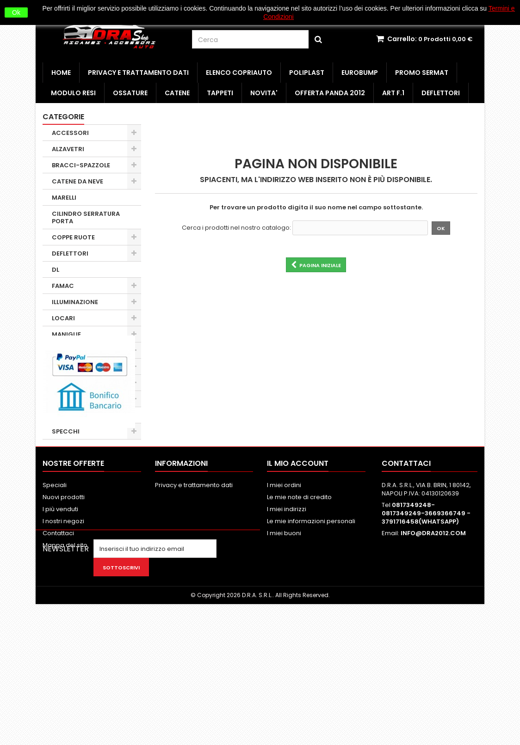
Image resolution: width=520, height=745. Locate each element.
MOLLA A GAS (72, 350)
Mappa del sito (65, 658)
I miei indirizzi (286, 622)
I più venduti (60, 622)
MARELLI (64, 197)
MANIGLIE (66, 334)
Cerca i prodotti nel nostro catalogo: (236, 228)
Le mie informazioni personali (311, 634)
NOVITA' (264, 93)
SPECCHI (66, 431)
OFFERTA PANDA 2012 (330, 93)
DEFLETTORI (440, 93)
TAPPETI (220, 93)
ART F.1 (393, 93)
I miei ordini (284, 598)
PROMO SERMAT (421, 72)
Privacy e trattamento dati (138, 72)
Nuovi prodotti (64, 610)
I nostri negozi (63, 634)
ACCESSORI (70, 132)
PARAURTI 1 (69, 399)
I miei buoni (284, 646)
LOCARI (63, 318)
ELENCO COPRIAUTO (239, 72)
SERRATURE (69, 415)
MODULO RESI (73, 93)
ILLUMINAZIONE (75, 302)
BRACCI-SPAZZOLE (81, 165)
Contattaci (58, 646)
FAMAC (63, 285)
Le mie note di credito (299, 610)
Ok (16, 12)
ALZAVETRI (68, 149)
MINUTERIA (69, 366)
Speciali (55, 598)
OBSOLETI (67, 383)
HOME (61, 72)
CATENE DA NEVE (77, 181)
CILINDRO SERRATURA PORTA (86, 217)
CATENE (177, 93)
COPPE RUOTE (73, 237)
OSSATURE (130, 93)
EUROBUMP (359, 72)
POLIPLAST (306, 72)
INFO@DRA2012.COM (433, 646)
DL (55, 269)
